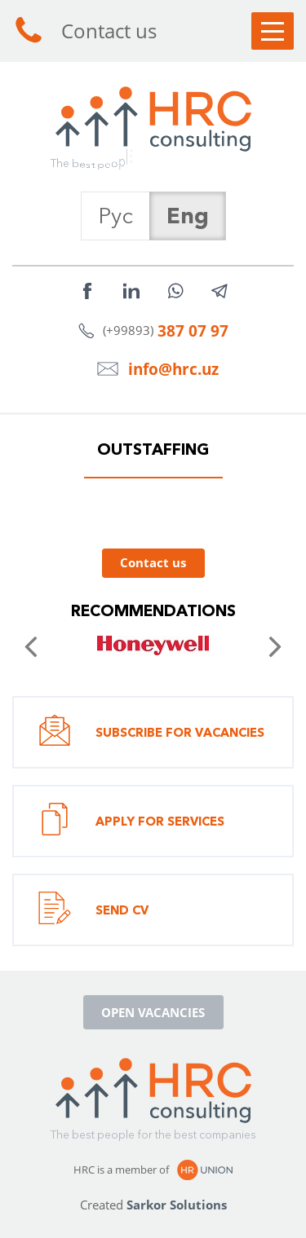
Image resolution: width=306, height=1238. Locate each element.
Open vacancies (153, 1012)
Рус (115, 215)
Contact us (84, 31)
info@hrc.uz (173, 369)
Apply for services (131, 821)
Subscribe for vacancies (151, 732)
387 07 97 (192, 330)
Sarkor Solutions (176, 1204)
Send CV (93, 910)
